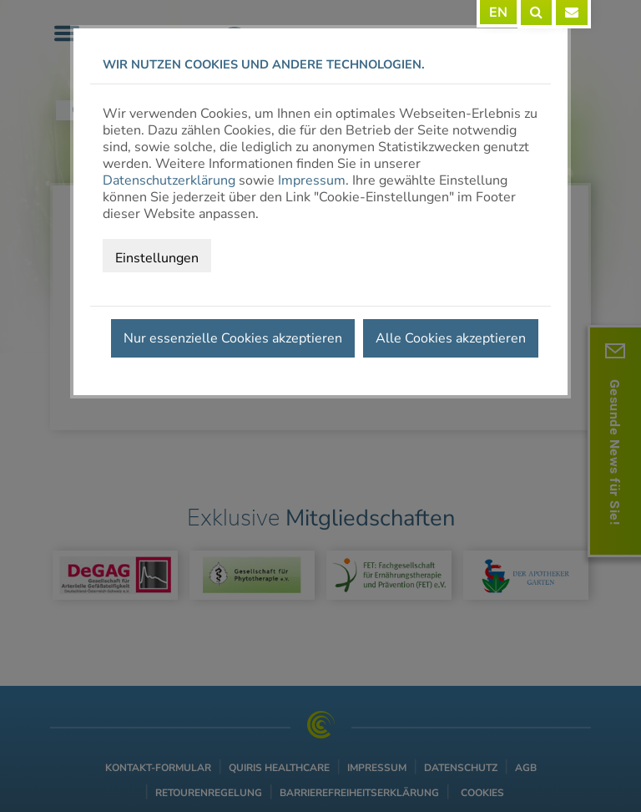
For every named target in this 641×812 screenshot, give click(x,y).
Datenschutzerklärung (169, 180)
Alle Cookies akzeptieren (451, 338)
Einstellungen (157, 258)
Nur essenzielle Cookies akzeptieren (233, 338)
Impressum (312, 180)
